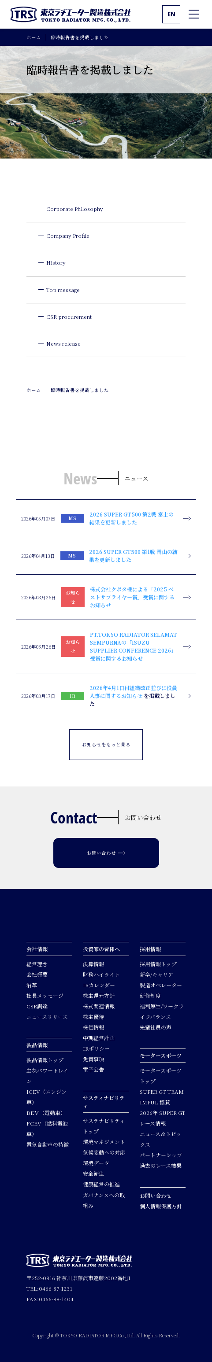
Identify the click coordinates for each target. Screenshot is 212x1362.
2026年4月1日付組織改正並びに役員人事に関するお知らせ (133, 691)
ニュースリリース (47, 1016)
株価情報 (93, 1027)
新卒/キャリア (156, 974)
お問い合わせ (155, 1195)
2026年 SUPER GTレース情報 (163, 1118)
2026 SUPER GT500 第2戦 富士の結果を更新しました (131, 518)
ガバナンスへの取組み (104, 1200)
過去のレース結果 (161, 1165)
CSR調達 (37, 1006)
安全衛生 (93, 1173)
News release (63, 343)
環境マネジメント (104, 1141)
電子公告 (93, 1069)
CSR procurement (69, 316)
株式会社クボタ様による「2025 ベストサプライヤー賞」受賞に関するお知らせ (132, 597)
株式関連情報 (99, 1006)
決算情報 (93, 963)
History (56, 262)
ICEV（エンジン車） (46, 1097)
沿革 (31, 985)
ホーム (33, 37)
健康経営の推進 (101, 1184)
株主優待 (93, 1016)
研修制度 (150, 995)
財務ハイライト (101, 974)
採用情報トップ (158, 963)
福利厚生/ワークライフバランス (162, 1011)
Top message (63, 289)
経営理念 (37, 963)
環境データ (96, 1162)
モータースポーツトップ (161, 1076)
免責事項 (93, 1059)
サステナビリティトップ (104, 1126)
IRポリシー (96, 1048)
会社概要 (37, 974)
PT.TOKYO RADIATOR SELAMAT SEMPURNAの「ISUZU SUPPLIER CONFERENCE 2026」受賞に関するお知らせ (133, 646)
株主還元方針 (99, 995)
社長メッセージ (44, 995)
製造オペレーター (161, 985)
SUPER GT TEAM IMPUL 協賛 (162, 1097)
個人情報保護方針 (161, 1206)
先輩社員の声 (155, 1027)
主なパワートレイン (47, 1076)
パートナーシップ (161, 1155)
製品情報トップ (44, 1059)
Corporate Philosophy (74, 208)
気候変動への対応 (104, 1152)
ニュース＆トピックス (161, 1139)
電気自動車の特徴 (47, 1144)
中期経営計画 (99, 1037)
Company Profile (67, 235)
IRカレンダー (99, 985)
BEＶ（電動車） (46, 1112)
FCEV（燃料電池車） (47, 1128)
